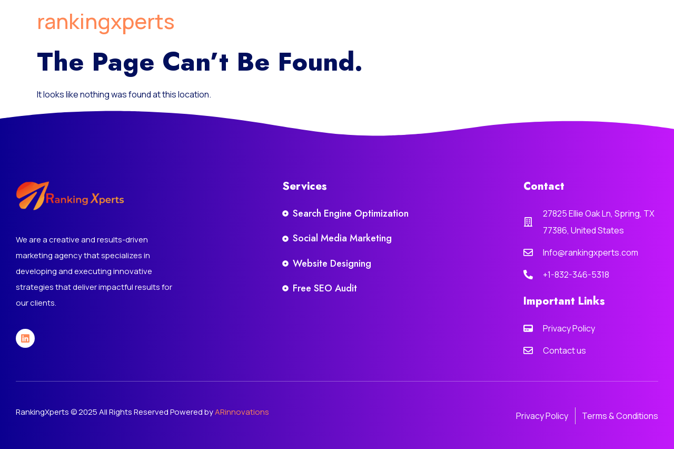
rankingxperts (106, 20)
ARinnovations (242, 411)
